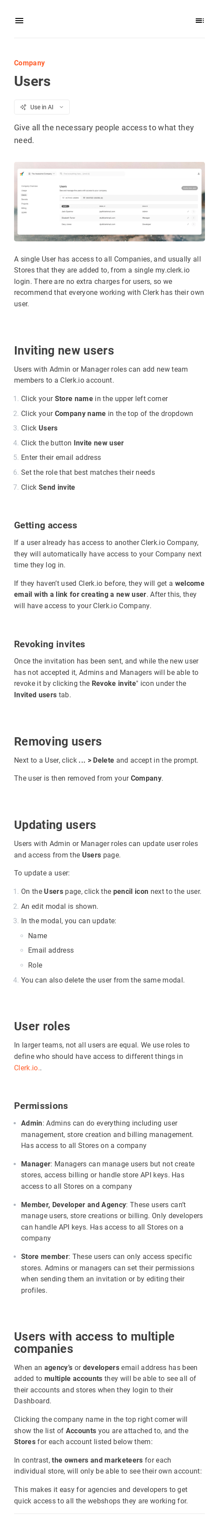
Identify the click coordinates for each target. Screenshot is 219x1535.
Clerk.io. (27, 1067)
